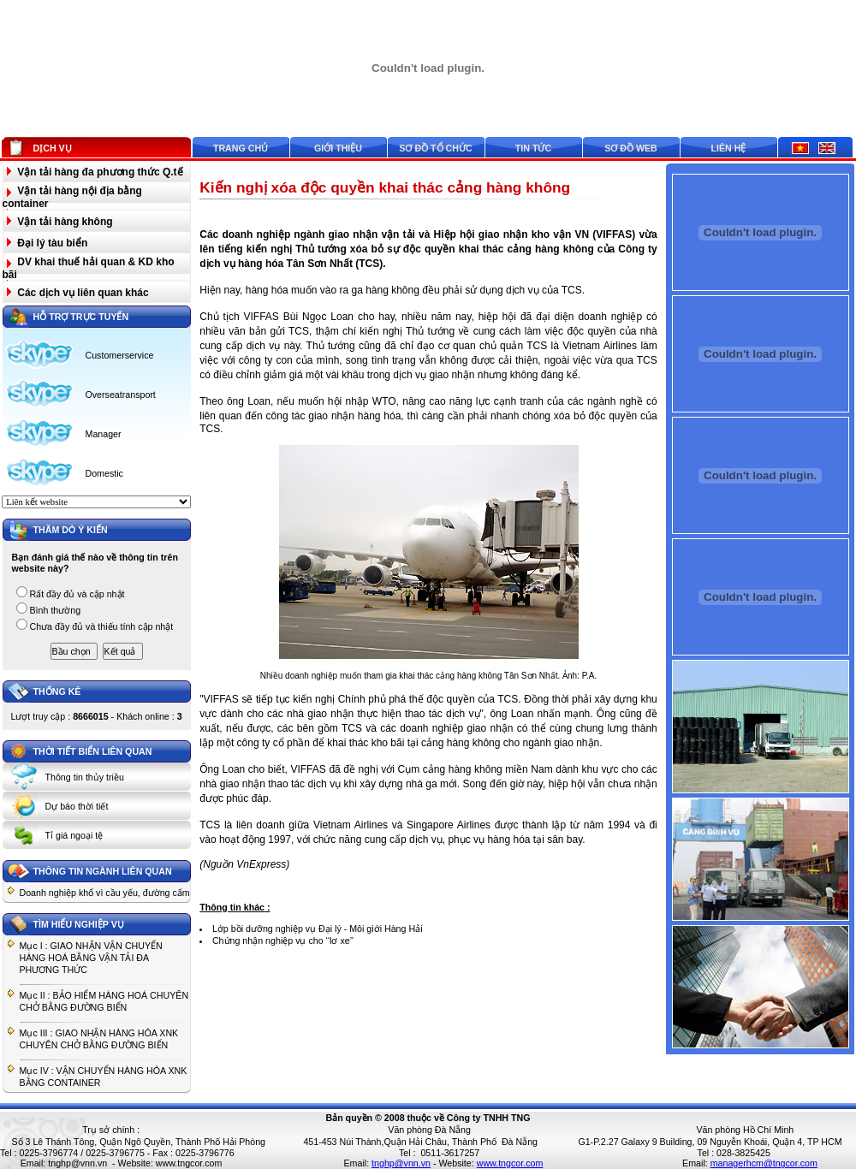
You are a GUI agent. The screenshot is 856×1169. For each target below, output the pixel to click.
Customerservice (120, 355)
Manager (104, 434)
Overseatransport (121, 394)
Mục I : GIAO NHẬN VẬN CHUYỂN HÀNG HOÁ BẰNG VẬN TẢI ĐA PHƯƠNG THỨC (91, 958)
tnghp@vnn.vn (77, 1163)
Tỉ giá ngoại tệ (74, 835)
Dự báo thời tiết (77, 806)
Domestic (104, 473)
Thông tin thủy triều (84, 777)
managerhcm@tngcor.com (763, 1163)
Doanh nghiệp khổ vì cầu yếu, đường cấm (105, 892)
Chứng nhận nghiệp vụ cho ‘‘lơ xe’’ (283, 940)
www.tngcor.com (189, 1163)
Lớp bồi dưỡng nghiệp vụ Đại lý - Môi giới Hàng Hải (317, 928)
